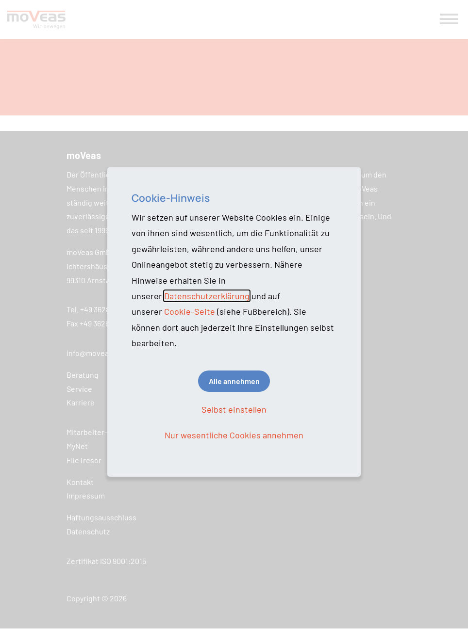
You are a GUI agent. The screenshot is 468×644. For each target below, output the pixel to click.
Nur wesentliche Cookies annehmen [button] (234, 435)
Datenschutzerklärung (207, 295)
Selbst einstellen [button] (234, 409)
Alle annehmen (234, 381)
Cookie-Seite (189, 311)
